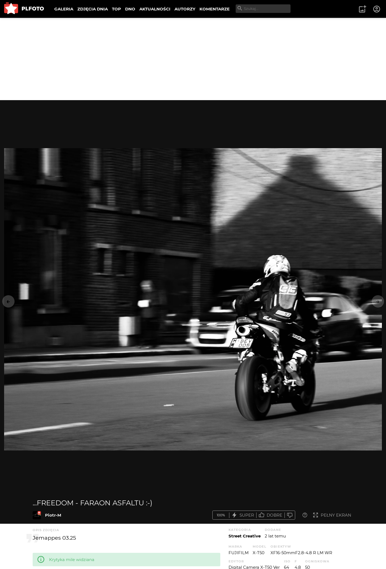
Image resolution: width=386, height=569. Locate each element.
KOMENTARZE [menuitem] (214, 9)
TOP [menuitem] (116, 9)
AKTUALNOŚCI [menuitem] (154, 9)
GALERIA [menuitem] (63, 9)
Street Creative (245, 536)
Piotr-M (53, 515)
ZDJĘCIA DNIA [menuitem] (92, 9)
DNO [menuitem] (130, 9)
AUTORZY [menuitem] (184, 9)
